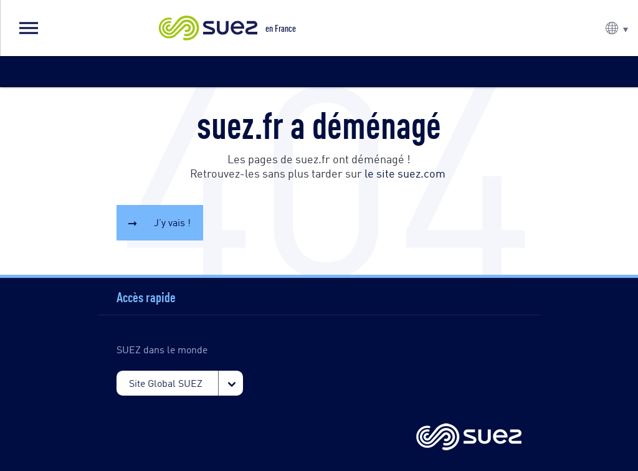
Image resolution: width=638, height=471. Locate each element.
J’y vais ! (172, 222)
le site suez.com (404, 172)
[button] (28, 28)
